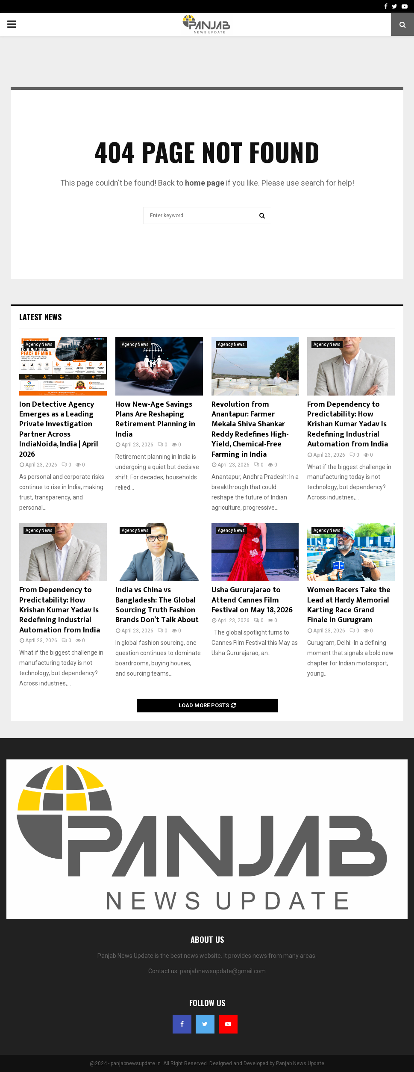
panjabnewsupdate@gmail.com (223, 971)
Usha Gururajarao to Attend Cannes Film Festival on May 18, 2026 (252, 600)
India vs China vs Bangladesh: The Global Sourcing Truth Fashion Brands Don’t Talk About (157, 605)
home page (204, 182)
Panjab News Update (300, 1063)
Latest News (40, 316)
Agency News (39, 344)
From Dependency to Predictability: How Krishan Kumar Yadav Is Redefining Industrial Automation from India (347, 424)
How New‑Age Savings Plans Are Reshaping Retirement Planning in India (155, 419)
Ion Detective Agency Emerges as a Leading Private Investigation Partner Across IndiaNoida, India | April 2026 (58, 429)
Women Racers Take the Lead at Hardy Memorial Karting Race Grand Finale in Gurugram (349, 605)
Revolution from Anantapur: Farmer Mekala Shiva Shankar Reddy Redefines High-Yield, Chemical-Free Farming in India (250, 429)
